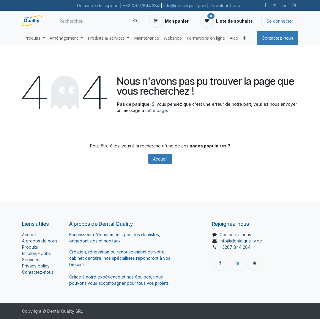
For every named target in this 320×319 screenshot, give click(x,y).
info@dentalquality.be (184, 5)
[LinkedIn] (284, 5)
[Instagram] (294, 5)
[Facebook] (265, 5)
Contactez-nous (277, 38)
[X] (275, 5)
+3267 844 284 (235, 247)
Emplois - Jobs (36, 253)
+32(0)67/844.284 (141, 5)
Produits (30, 247)
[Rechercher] (135, 21)
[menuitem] (35, 37)
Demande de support (98, 5)
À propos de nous (39, 240)
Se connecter (280, 21)
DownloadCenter (226, 5)
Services (30, 259)
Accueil (160, 158)
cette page (156, 110)
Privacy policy (36, 265)
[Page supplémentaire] (255, 263)
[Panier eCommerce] (169, 21)
